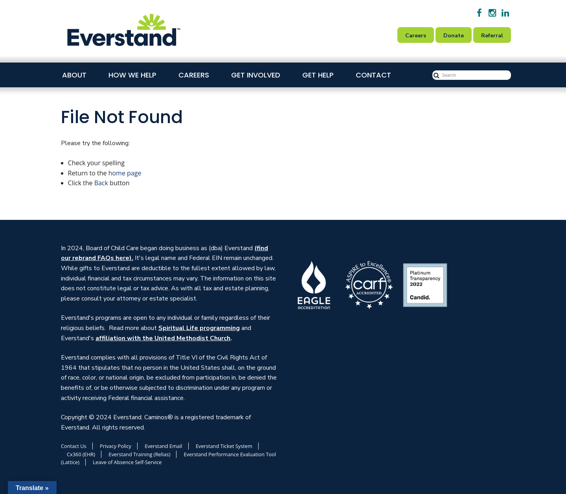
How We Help (132, 75)
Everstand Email (163, 446)
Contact (373, 75)
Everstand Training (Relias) (139, 454)
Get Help (318, 75)
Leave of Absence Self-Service (127, 462)
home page (125, 173)
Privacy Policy (115, 446)
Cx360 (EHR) (81, 454)
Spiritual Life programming (199, 328)
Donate (453, 35)
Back (101, 183)
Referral (492, 35)
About (74, 75)
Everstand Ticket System (224, 446)
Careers (193, 75)
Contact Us (73, 446)
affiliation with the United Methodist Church (163, 338)
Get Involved (255, 75)
